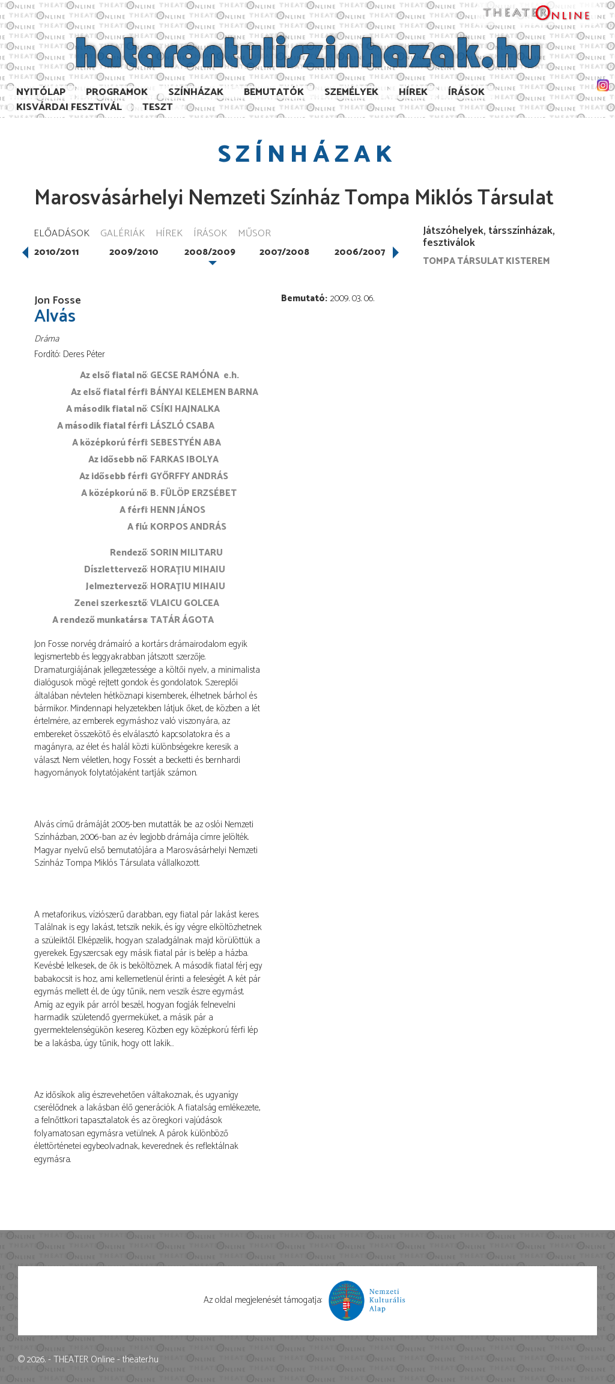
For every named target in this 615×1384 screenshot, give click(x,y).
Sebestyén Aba (185, 442)
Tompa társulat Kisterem (486, 261)
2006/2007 (360, 252)
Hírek (413, 92)
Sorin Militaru (186, 552)
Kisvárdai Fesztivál (69, 107)
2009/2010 (134, 252)
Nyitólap (40, 92)
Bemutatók (274, 92)
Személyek (351, 92)
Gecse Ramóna (184, 375)
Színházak (195, 92)
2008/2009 (209, 252)
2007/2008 (284, 252)
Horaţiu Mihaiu (187, 569)
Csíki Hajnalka (185, 409)
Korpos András (188, 526)
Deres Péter (84, 354)
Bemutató (303, 298)
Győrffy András (189, 476)
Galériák (122, 234)
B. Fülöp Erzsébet (193, 493)
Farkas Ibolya (184, 459)
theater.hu (141, 1359)
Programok (117, 92)
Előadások (61, 234)
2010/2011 (56, 252)
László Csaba (182, 425)
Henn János (177, 510)
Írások (466, 92)
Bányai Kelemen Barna (204, 392)
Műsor (254, 234)
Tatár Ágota (182, 620)
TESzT (157, 107)
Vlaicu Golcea (184, 603)
